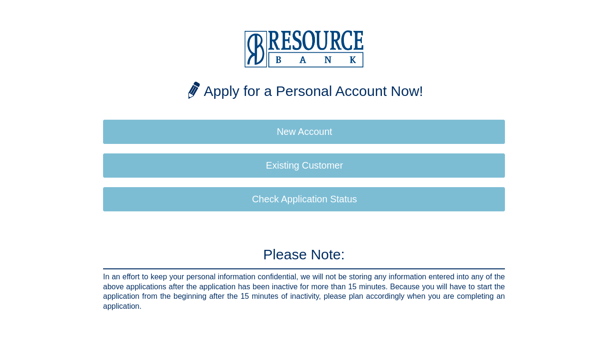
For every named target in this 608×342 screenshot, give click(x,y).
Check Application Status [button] (304, 199)
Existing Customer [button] (304, 165)
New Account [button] (304, 131)
